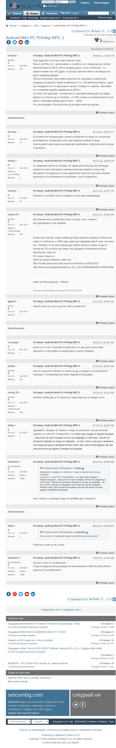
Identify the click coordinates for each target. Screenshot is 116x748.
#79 (112, 191)
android (12, 677)
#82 (112, 342)
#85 (112, 425)
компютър (45, 677)
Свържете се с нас (63, 721)
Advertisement (16, 118)
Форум (31, 13)
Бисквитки (85, 730)
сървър (70, 13)
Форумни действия (49, 17)
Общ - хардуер (42, 25)
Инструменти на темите (101, 49)
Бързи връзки (70, 17)
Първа (95, 31)
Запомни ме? (50, 6)
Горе (111, 721)
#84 (112, 392)
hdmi (19, 677)
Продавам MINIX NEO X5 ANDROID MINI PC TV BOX (37, 632)
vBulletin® (60, 735)
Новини (15, 13)
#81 (112, 301)
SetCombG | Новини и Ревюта (91, 721)
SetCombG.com (16, 702)
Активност (15, 17)
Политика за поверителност (62, 730)
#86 (112, 462)
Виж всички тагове (18, 681)
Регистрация (101, 2)
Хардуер (25, 25)
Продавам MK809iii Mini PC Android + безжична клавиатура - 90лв (44, 623)
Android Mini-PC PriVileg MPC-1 (35, 37)
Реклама (97, 730)
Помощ (85, 2)
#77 (112, 132)
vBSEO (75, 742)
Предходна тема (51, 609)
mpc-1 (26, 677)
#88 (112, 558)
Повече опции (105, 17)
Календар (33, 17)
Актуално (50, 13)
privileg (35, 677)
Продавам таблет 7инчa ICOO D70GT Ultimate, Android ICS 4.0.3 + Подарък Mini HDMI (55, 648)
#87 (112, 526)
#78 (112, 161)
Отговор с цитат (105, 113)
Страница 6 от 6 (81, 31)
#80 (112, 214)
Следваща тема (71, 609)
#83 (112, 366)
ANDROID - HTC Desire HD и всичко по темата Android (38, 663)
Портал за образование (32, 730)
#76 (112, 55)
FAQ (24, 17)
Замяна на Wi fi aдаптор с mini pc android (30, 640)
